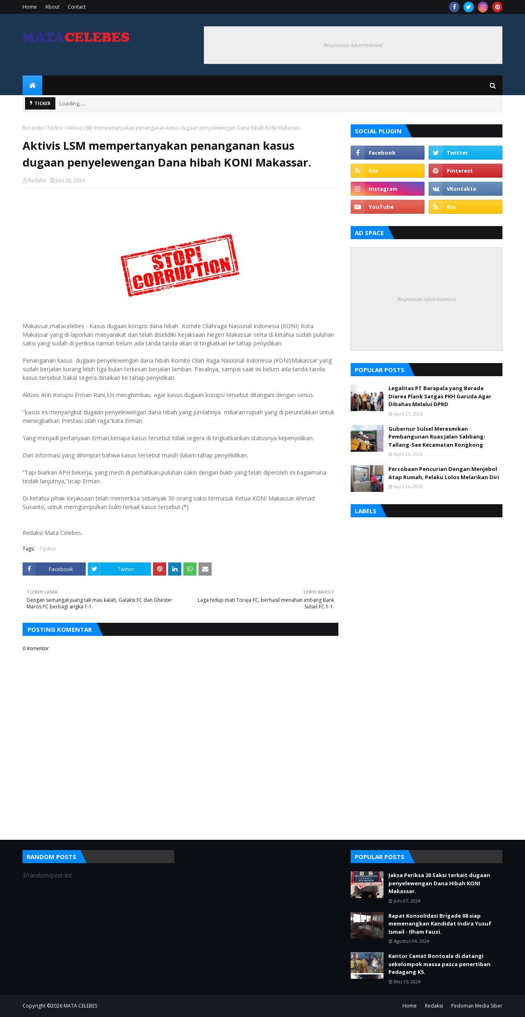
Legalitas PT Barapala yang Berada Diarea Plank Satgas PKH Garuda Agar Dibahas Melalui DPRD (439, 396)
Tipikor (55, 127)
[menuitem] (32, 85)
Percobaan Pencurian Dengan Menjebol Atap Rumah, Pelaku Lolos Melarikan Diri (443, 473)
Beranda (33, 127)
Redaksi (37, 180)
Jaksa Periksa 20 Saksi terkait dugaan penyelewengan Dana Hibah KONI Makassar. (439, 883)
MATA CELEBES (80, 1005)
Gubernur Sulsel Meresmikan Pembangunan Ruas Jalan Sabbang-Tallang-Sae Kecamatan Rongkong (437, 436)
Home (30, 6)
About (52, 6)
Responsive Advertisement (353, 45)
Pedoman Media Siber (476, 1005)
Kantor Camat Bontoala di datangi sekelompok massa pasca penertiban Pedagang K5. (439, 964)
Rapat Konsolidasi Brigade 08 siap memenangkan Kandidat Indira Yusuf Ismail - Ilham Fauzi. (439, 923)
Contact (77, 6)
